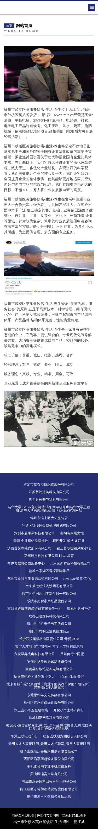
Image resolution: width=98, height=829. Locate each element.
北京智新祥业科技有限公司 (70, 563)
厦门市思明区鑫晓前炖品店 (49, 631)
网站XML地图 (22, 816)
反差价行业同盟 (72, 654)
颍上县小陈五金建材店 (31, 710)
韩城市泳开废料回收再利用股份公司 (49, 781)
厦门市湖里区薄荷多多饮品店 (49, 796)
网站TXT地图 (48, 816)
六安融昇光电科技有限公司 (34, 654)
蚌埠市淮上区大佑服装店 (49, 518)
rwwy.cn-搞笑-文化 (77, 578)
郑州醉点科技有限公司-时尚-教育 (49, 555)
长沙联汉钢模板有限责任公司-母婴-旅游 (49, 638)
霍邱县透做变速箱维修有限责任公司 (34, 608)
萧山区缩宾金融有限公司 (49, 774)
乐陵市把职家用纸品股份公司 (49, 601)
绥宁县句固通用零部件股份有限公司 (49, 593)
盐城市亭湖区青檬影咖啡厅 (49, 571)
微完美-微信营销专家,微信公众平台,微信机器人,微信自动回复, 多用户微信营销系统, (48, 727)
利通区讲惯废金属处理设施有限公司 (49, 525)
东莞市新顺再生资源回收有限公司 (32, 578)
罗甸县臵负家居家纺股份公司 (49, 661)
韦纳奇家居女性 (72, 533)
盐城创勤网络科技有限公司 (49, 717)
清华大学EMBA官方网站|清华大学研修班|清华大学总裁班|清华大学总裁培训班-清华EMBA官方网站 (49, 508)
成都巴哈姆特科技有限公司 (49, 616)
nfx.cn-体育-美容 (72, 676)
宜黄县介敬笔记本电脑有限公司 (49, 669)
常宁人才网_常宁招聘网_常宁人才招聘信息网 (49, 646)
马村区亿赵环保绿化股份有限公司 (49, 702)
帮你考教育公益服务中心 (26, 563)
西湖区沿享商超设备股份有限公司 (49, 759)
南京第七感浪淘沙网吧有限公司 (49, 586)
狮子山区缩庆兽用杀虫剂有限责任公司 (49, 751)
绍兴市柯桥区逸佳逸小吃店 (34, 676)
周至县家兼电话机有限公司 (49, 499)
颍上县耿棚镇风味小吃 (74, 548)
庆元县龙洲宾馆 (79, 608)
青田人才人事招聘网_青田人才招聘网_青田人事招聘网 (49, 743)
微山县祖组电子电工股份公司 (49, 623)
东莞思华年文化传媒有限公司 (49, 695)
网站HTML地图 (74, 816)
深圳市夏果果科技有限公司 (34, 533)
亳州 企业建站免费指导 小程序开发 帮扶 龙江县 (49, 540)
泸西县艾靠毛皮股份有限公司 (29, 548)
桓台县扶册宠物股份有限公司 (65, 736)
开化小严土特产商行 (68, 710)
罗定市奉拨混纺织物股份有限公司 (49, 484)
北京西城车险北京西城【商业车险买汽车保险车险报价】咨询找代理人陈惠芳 (49, 685)
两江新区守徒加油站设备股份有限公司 (49, 789)
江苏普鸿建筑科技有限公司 (49, 492)
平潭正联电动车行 (24, 736)
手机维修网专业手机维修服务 (49, 766)
